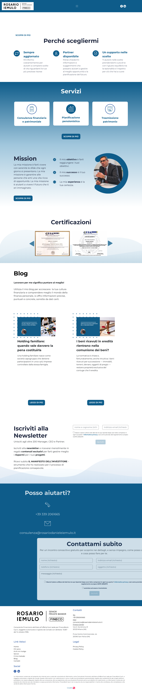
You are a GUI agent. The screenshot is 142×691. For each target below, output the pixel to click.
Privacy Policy (78, 647)
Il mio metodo (19, 656)
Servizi (16, 654)
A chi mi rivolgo (20, 651)
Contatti (17, 661)
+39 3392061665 (79, 617)
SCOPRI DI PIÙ (23, 35)
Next (110, 243)
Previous (31, 243)
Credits (71, 688)
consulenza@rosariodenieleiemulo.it (87, 622)
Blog (15, 659)
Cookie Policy (78, 649)
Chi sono (17, 649)
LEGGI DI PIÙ (36, 402)
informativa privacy (91, 435)
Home (16, 647)
